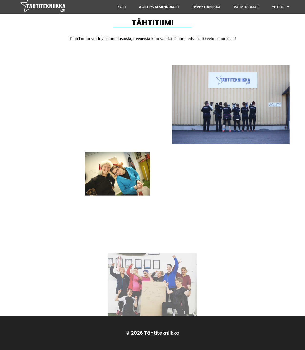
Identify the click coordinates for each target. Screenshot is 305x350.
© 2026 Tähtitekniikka (152, 332)
